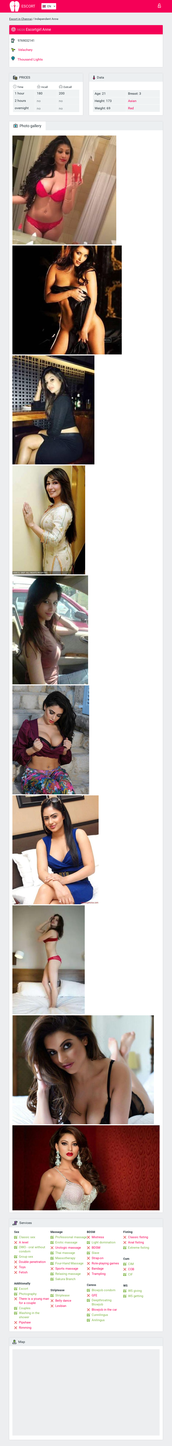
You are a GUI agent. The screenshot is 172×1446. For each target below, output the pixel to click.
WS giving (135, 1291)
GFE (94, 1295)
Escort (23, 1289)
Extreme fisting (138, 1248)
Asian (132, 101)
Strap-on (97, 1258)
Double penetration (32, 1262)
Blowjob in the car (104, 1310)
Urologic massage (68, 1248)
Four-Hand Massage (69, 1263)
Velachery (22, 50)
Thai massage (65, 1253)
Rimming (25, 1328)
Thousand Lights (27, 58)
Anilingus (98, 1320)
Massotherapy (65, 1258)
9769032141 (26, 41)
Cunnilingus (100, 1315)
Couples (24, 1308)
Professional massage (71, 1237)
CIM (131, 1264)
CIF (130, 1274)
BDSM (96, 1248)
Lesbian (60, 1306)
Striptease (62, 1295)
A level (23, 1242)
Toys (22, 1267)
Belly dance (63, 1301)
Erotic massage (66, 1242)
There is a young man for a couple (34, 1301)
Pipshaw (25, 1322)
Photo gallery (27, 126)
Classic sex (27, 1237)
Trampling (99, 1274)
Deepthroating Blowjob (101, 1302)
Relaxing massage (68, 1274)
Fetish (23, 1272)
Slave (95, 1253)
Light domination (103, 1242)
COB (131, 1269)
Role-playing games (105, 1263)
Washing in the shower (29, 1315)
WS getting (135, 1296)
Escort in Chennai (20, 19)
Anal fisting (136, 1242)
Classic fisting (138, 1237)
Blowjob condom (103, 1290)
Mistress (98, 1237)
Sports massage (66, 1268)
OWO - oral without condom (32, 1249)
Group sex (26, 1257)
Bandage (98, 1268)
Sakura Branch (65, 1279)
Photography (28, 1294)
